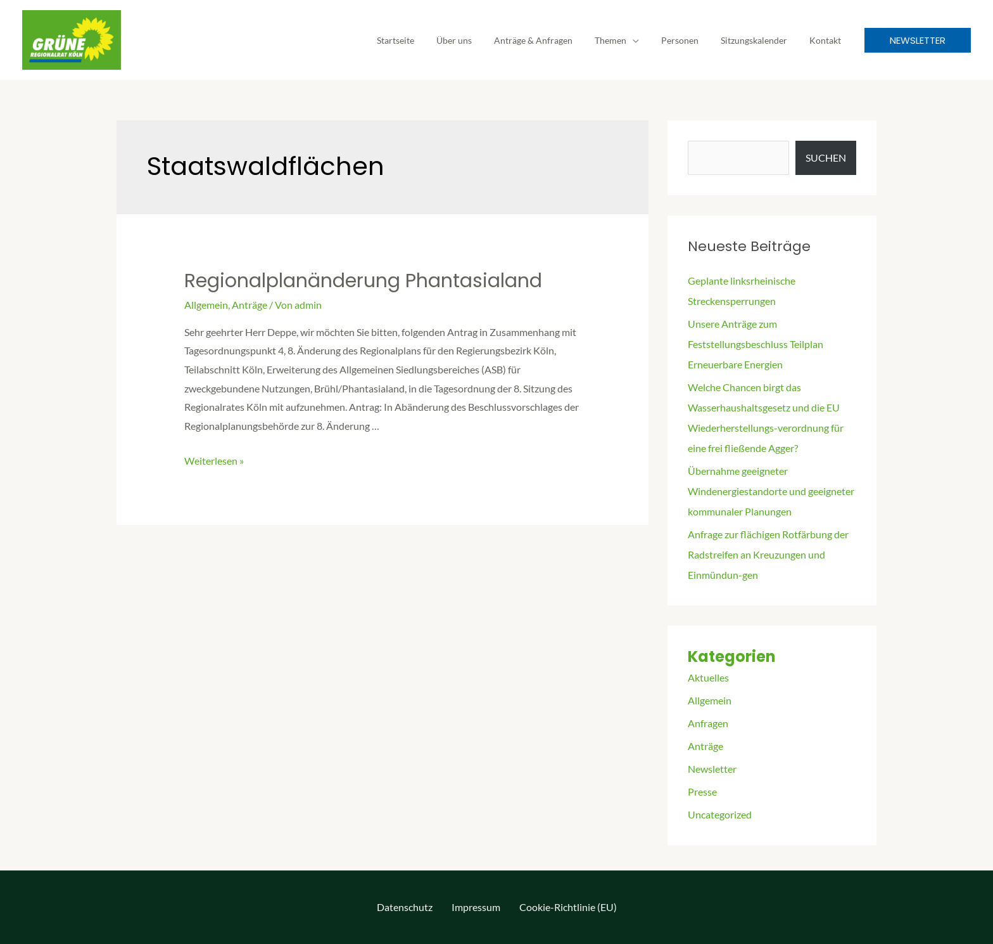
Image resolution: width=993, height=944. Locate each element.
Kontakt (827, 40)
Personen (690, 40)
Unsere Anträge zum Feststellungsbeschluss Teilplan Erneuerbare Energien (755, 344)
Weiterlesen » (214, 461)
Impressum (476, 907)
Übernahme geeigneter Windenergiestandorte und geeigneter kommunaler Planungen (771, 491)
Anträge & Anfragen (553, 40)
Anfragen (708, 723)
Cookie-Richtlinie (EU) (568, 907)
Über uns (478, 40)
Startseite (424, 40)
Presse (702, 792)
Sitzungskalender (760, 40)
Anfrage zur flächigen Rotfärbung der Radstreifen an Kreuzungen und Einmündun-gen (768, 554)
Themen (626, 40)
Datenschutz (405, 907)
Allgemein (206, 305)
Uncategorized (720, 814)
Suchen (826, 158)
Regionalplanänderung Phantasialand (363, 281)
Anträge (249, 305)
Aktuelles (708, 677)
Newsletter (712, 769)
